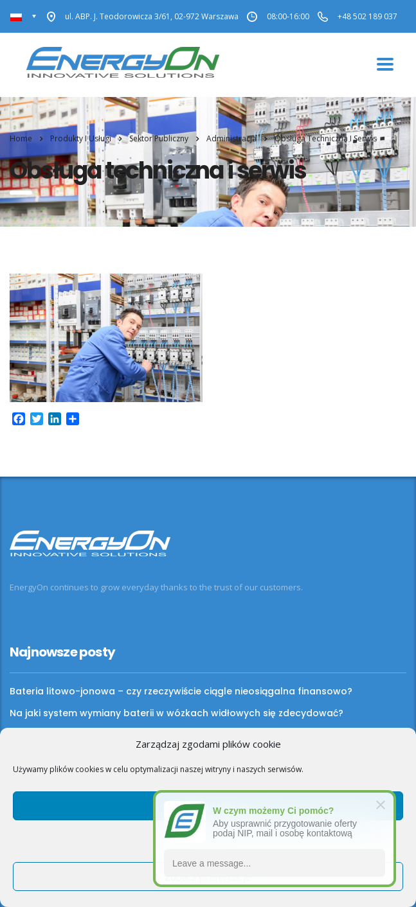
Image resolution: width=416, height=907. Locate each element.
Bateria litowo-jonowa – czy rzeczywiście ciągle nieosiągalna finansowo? (181, 691)
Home (21, 138)
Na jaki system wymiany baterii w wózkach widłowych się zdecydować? (176, 713)
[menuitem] (23, 16)
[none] (23, 16)
